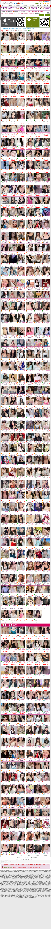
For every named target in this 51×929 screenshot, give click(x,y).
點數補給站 (10, 5)
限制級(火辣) (9, 11)
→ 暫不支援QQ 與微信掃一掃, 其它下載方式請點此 (26, 28)
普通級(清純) (23, 11)
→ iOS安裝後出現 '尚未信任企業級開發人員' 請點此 (9, 28)
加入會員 (25, 5)
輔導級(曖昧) (16, 11)
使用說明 (32, 5)
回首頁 (3, 5)
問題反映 (46, 5)
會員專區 (18, 5)
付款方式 (39, 5)
